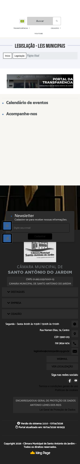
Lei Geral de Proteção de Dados (57, 409)
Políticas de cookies (66, 390)
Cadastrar (40, 236)
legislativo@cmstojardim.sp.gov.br (51, 351)
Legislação (20, 55)
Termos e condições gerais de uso (58, 386)
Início (7, 55)
